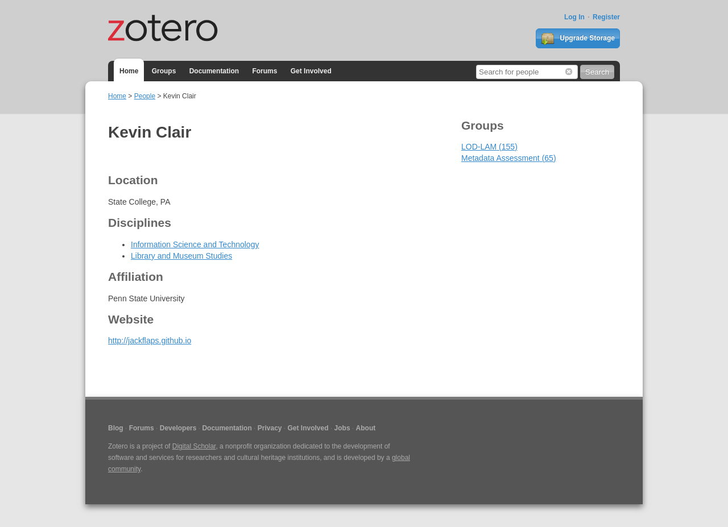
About (366, 428)
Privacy (270, 428)
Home (128, 71)
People (144, 96)
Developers (178, 428)
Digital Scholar (194, 446)
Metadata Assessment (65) (508, 158)
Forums (264, 71)
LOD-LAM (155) (489, 146)
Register (606, 17)
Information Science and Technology (195, 244)
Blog (115, 428)
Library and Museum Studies (181, 255)
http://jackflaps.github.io (149, 340)
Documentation (214, 71)
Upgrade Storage (578, 38)
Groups (164, 71)
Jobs (342, 428)
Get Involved (311, 71)
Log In (574, 17)
